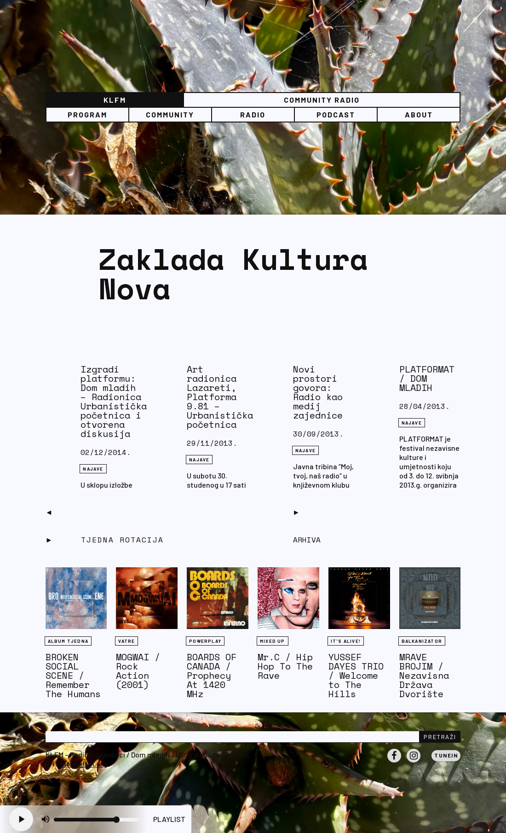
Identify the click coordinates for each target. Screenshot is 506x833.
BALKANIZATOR (422, 641)
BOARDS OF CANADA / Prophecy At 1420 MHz (211, 675)
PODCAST (335, 114)
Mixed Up (272, 641)
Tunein (446, 755)
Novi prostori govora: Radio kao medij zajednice (318, 392)
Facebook (394, 762)
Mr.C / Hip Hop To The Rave (285, 666)
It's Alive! (346, 641)
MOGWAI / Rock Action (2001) (138, 670)
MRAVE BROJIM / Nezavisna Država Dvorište (424, 675)
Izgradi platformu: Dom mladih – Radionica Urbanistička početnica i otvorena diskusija (113, 401)
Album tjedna (68, 641)
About (419, 114)
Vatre (126, 641)
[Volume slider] (96, 819)
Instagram (413, 762)
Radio (252, 114)
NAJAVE (93, 469)
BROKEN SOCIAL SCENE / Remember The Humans (73, 675)
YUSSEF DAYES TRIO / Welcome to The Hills (356, 675)
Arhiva (307, 539)
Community (170, 114)
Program (87, 114)
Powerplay (205, 641)
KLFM (115, 99)
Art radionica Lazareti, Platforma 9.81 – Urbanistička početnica (220, 396)
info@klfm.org (83, 763)
